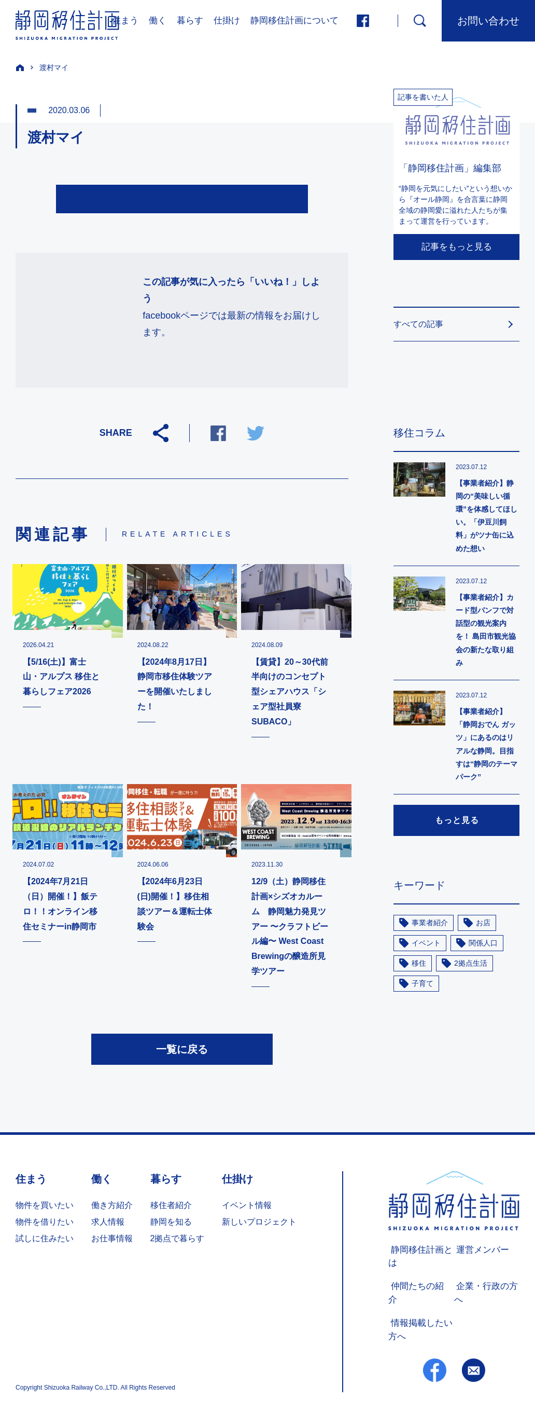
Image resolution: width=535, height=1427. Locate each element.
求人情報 (107, 1224)
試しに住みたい (45, 1241)
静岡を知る (171, 1224)
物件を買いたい (45, 1207)
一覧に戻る (182, 1052)
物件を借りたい (45, 1224)
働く (157, 20)
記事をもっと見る (456, 247)
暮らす (190, 20)
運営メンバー (479, 1251)
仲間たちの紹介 (417, 1287)
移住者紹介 (171, 1207)
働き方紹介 (112, 1207)
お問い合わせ (488, 20)
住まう (125, 20)
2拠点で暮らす (177, 1241)
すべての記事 (418, 324)
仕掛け (227, 20)
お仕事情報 (112, 1241)
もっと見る (457, 820)
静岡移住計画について (294, 20)
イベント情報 (247, 1207)
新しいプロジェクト (259, 1224)
